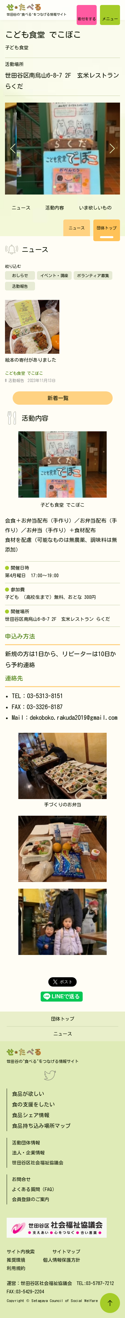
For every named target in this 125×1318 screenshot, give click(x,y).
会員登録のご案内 (30, 1199)
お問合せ (21, 1179)
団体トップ (107, 228)
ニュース (21, 208)
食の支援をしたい (33, 1104)
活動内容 (54, 208)
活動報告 (20, 286)
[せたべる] (24, 7)
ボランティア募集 (93, 275)
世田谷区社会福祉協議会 (37, 1162)
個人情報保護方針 (61, 1260)
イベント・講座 (54, 275)
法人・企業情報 (28, 1152)
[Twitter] (50, 1075)
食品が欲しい (28, 1094)
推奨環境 (16, 1260)
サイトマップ (66, 1251)
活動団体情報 (26, 1142)
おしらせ (20, 275)
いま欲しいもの (95, 208)
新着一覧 (58, 398)
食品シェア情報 (30, 1115)
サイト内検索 (21, 1251)
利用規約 (16, 1268)
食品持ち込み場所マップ (41, 1125)
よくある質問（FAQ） (34, 1189)
